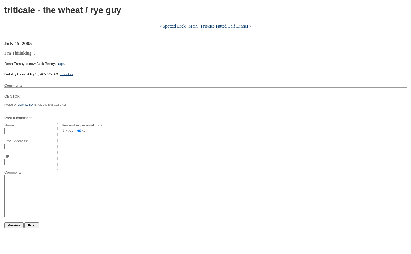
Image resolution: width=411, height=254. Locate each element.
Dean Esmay (25, 104)
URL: (8, 157)
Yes (70, 131)
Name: (9, 125)
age (61, 64)
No (84, 131)
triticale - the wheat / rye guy (62, 10)
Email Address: (16, 141)
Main (193, 26)
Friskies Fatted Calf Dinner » (226, 26)
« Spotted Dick (172, 26)
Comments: (13, 172)
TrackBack (66, 74)
